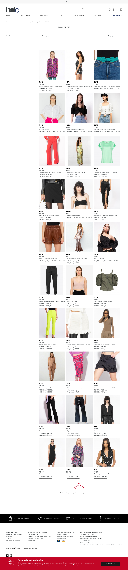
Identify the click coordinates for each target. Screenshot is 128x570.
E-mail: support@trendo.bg (88, 537)
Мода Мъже (44, 15)
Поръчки (9, 537)
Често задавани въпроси (14, 535)
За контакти (32, 541)
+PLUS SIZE (117, 15)
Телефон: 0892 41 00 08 (88, 535)
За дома (97, 15)
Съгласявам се (110, 564)
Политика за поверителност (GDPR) (39, 537)
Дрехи (21, 22)
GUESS (47, 22)
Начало (8, 22)
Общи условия (33, 535)
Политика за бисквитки (35, 539)
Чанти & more (79, 15)
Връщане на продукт (13, 541)
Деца (61, 15)
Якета (40, 22)
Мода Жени (25, 15)
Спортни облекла (31, 22)
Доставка (9, 539)
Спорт (8, 15)
